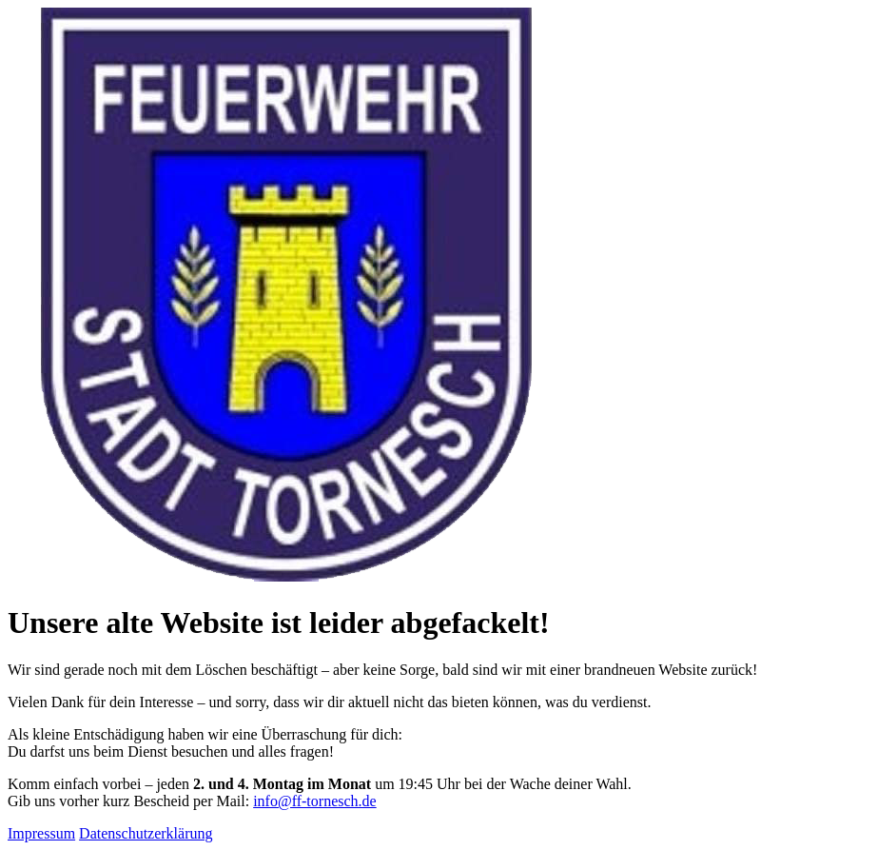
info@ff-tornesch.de (315, 801)
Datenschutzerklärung (145, 833)
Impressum (41, 833)
